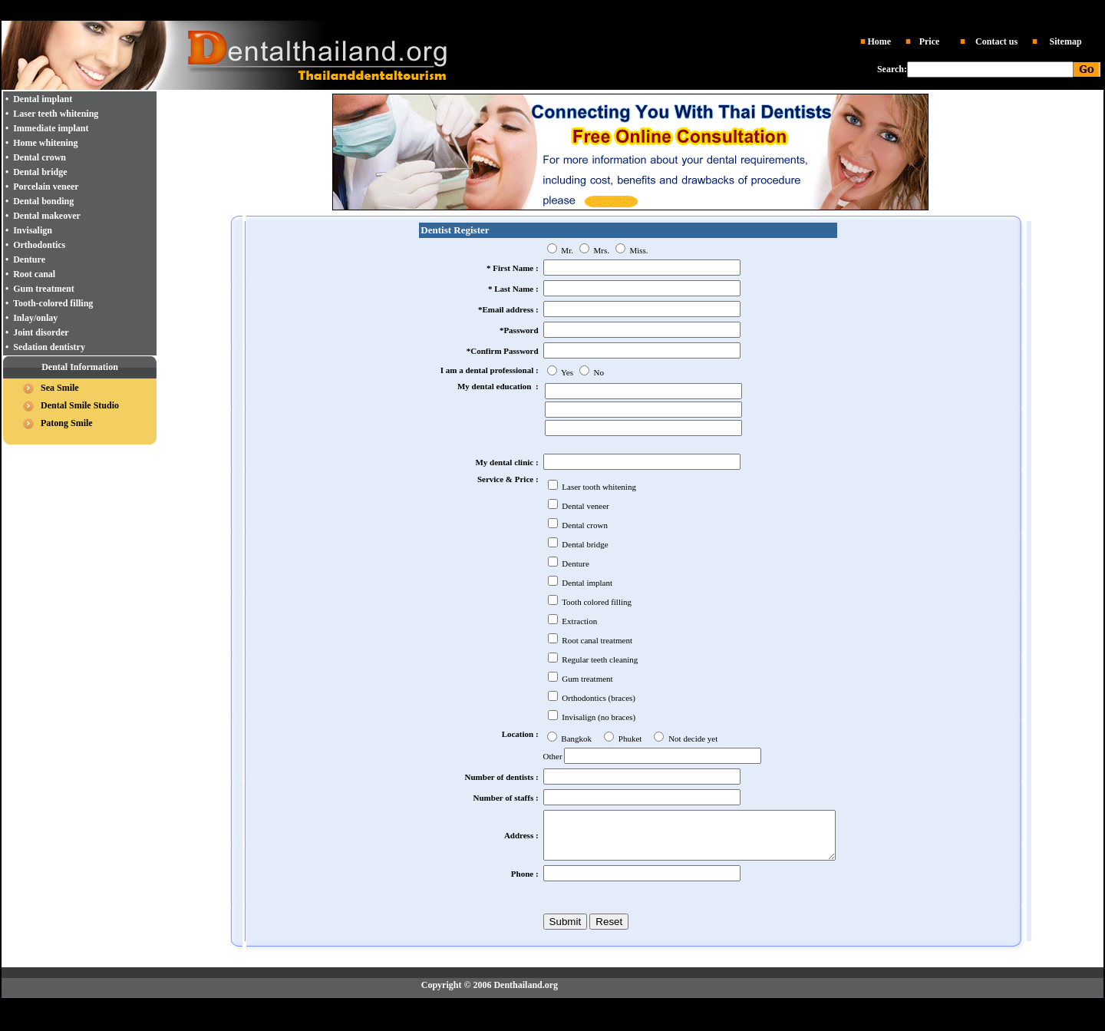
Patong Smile (67, 423)
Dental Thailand (476, 8)
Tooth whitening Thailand (692, 8)
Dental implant (601, 8)
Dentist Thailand (540, 8)
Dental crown (39, 157)
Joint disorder (40, 332)
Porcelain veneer (45, 186)
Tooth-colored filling (53, 303)
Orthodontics (39, 245)
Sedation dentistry (49, 347)
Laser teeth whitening (55, 113)
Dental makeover (47, 215)
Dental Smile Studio (80, 405)
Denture (29, 259)
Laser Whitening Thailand (654, 1014)
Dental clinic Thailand (403, 8)
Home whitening (45, 142)
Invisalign (32, 230)
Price (929, 41)
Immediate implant (50, 128)
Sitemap (1066, 41)
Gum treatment (43, 288)
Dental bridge (40, 172)
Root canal (34, 274)
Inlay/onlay (35, 317)
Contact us (996, 41)
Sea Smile (60, 387)
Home (879, 41)
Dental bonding (43, 201)
